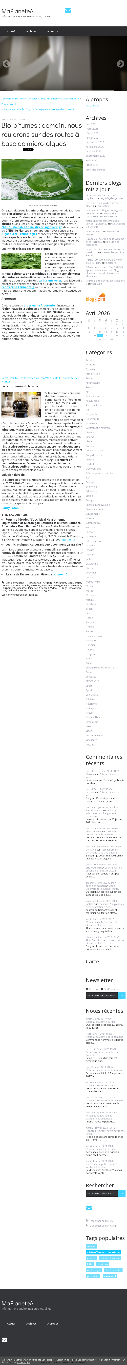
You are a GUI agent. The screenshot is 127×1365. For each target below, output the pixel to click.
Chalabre (111, 262)
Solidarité (91, 676)
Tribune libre (93, 717)
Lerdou (90, 792)
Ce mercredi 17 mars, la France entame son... (103, 1053)
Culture (90, 459)
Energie (58, 585)
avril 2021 (91, 124)
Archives (31, 31)
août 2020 (92, 160)
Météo (89, 590)
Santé (89, 658)
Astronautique (94, 405)
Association (92, 396)
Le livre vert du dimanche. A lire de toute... (102, 923)
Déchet (90, 463)
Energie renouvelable (98, 504)
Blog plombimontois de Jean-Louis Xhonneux (102, 273)
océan (89, 608)
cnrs (3, 590)
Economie (47, 585)
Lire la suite (92, 105)
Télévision (91, 699)
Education (91, 491)
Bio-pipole (91, 414)
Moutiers (91, 922)
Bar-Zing (97, 283)
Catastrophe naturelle (98, 427)
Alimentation (93, 373)
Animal (89, 378)
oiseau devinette (110, 1258)
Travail (89, 712)
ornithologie (94, 1270)
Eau (88, 477)
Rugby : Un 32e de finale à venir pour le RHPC (104, 261)
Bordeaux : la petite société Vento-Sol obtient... (101, 1165)
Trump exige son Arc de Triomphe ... (105, 282)
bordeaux (103, 1264)
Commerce (92, 445)
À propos (53, 31)
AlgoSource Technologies (19, 234)
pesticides (93, 1276)
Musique (90, 595)
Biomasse (91, 423)
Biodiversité (74, 582)
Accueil (11, 31)
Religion (90, 653)
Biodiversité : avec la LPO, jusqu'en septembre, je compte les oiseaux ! (39, 109)
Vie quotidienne (94, 735)
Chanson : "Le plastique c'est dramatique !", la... (105, 905)
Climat (89, 441)
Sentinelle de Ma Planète (100, 667)
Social (89, 672)
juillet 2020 (92, 164)
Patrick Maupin (94, 810)
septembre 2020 (95, 155)
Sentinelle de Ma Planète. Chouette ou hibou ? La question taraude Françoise (40, 98)
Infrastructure (94, 540)
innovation (75, 587)
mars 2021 (92, 128)
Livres (89, 568)
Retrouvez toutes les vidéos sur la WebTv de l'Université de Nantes (39, 379)
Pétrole (90, 626)
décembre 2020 (95, 142)
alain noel (110, 1276)
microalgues (44, 590)
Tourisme (91, 703)
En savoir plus (23, 1362)
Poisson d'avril (94, 635)
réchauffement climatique (103, 1252)
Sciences (44, 587)
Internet (90, 554)
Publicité (90, 649)
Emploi (89, 495)
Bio (87, 409)
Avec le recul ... (94, 231)
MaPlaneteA (17, 11)
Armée (89, 387)
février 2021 (93, 133)
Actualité (48, 582)
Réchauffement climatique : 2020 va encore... (102, 851)
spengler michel (95, 885)
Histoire (90, 527)
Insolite (90, 549)
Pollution (91, 644)
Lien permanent (12, 582)
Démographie (93, 468)
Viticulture (91, 739)
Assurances (92, 400)
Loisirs (89, 577)
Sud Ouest (92, 694)
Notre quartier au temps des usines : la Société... (102, 222)
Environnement (72, 585)
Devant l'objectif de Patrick (105, 254)
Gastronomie (93, 522)
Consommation (94, 450)
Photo (89, 631)
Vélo (88, 726)
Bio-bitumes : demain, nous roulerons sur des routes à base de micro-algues (41, 134)
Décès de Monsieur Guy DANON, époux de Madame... (104, 268)
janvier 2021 (93, 137)
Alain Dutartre (94, 831)
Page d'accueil (8, 103)
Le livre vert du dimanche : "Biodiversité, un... (104, 869)
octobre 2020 (94, 151)
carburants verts (50, 280)
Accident (90, 360)
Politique (91, 640)
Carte (92, 961)
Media (89, 586)
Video (53, 587)
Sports (89, 690)
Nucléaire (91, 604)
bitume (32, 590)
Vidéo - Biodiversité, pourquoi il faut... (102, 887)
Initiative (33, 587)
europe (91, 1258)
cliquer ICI (68, 540)
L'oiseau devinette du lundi (104, 775)
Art (87, 391)
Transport (91, 708)
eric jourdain (93, 867)
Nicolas (90, 774)
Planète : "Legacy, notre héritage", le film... (105, 1132)
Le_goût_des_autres (111, 198)
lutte (90, 1264)
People (90, 622)
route (23, 590)
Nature (90, 599)
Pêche (89, 617)
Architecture (93, 382)
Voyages (91, 744)
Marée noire (93, 581)
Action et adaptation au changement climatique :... (101, 813)
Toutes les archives (95, 170)
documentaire (113, 1270)
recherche (13, 590)
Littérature (92, 563)
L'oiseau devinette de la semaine (101, 833)
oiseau (91, 1246)
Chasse (90, 432)
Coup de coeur (94, 455)
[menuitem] (11, 31)
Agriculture (60, 582)
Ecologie (35, 585)
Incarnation (103, 206)
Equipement (8, 587)
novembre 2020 (95, 146)
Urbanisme (92, 721)
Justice (89, 558)
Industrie (22, 587)
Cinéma (90, 436)
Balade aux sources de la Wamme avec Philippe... (105, 240)
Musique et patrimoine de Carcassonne (101, 215)
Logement (92, 572)
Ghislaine (91, 849)
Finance (90, 518)
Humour (90, 531)
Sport (89, 685)
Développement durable (15, 585)
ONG (88, 613)
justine (89, 904)
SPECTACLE (92, 681)
